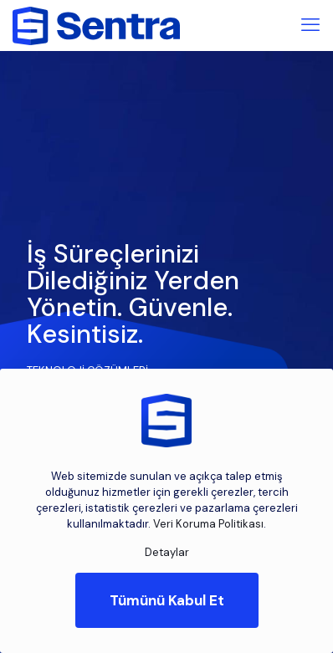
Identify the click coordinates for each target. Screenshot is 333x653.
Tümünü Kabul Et (167, 600)
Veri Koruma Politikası (208, 524)
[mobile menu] (310, 25)
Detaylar (167, 552)
